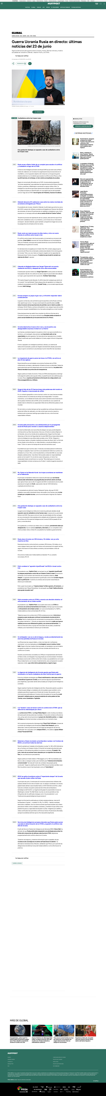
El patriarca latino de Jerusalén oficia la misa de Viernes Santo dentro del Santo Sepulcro (84, 1039)
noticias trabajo (65, 7)
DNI (88, 0)
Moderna (42, 1091)
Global (17, 33)
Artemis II (29, 0)
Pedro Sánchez (40, 0)
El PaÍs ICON (56, 1091)
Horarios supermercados (74, 0)
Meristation (76, 1091)
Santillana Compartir (58, 1087)
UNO (46, 1089)
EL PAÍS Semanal (67, 1089)
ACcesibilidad (56, 1066)
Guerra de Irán (23, 0)
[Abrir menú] (2, 3)
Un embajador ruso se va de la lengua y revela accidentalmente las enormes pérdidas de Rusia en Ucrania (40, 638)
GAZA (28, 35)
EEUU (21, 35)
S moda (62, 1091)
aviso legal (55, 1061)
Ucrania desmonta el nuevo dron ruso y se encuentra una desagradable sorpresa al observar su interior (37, 328)
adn (73, 1087)
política (27, 7)
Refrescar (39, 111)
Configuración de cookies (59, 1057)
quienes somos (11, 1059)
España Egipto (61, 0)
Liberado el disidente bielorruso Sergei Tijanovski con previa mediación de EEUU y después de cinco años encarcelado (38, 267)
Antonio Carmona (52, 0)
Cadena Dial (62, 1089)
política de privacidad (58, 1063)
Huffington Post (38, 1089)
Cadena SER (64, 1087)
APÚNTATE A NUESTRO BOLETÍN (83, 126)
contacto (10, 1061)
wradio (50, 1089)
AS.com (69, 1087)
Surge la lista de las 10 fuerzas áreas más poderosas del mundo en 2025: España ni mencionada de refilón (40, 390)
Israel (34, 35)
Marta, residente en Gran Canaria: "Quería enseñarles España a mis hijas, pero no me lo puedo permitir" (87, 155)
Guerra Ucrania (15, 35)
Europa (24, 35)
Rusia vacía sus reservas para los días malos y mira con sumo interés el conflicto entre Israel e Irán (38, 234)
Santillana (50, 1087)
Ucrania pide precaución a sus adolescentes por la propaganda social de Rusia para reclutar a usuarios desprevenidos (39, 425)
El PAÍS (36, 1087)
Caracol (79, 1087)
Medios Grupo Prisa (23, 1092)
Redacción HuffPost (23, 56)
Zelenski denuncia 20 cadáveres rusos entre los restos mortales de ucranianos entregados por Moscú (40, 203)
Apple (34, 0)
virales (39, 7)
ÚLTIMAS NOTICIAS (76, 7)
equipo (9, 1057)
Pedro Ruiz (93, 0)
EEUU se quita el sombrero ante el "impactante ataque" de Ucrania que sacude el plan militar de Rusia (40, 777)
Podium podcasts (50, 1091)
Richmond (35, 1091)
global (33, 7)
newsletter (10, 1063)
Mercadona (83, 0)
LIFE (43, 7)
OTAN (31, 35)
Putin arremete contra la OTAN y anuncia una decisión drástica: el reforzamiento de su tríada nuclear (40, 600)
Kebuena (78, 1089)
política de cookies (57, 1059)
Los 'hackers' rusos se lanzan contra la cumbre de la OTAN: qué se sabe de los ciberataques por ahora (40, 708)
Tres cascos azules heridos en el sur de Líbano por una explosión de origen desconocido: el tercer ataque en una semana (64, 1040)
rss (8, 1066)
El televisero (55, 7)
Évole (67, 0)
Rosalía (45, 0)
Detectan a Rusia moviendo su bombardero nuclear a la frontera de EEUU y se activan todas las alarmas (40, 742)
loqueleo (68, 1091)
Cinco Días (56, 1089)
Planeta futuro (72, 1089)
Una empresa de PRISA (23, 1088)
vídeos (48, 7)
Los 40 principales (43, 1087)
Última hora (96, 4)
